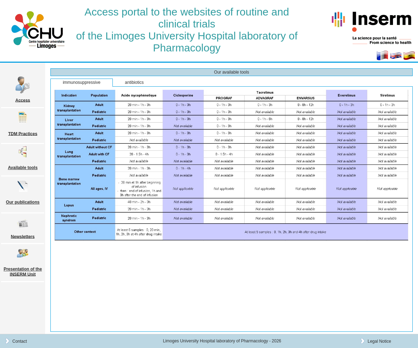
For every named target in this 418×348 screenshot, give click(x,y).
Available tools (22, 167)
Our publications (22, 202)
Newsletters (23, 236)
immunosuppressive (81, 82)
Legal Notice (379, 340)
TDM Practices (22, 133)
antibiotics (134, 82)
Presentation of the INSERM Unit (23, 272)
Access (22, 100)
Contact (19, 340)
